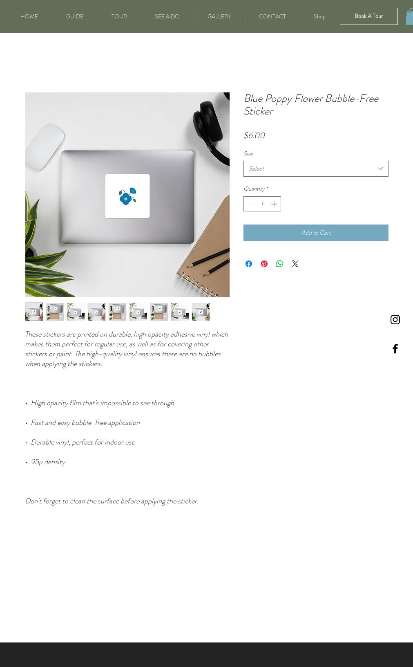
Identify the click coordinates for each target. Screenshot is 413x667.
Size (248, 153)
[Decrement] (250, 204)
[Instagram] (395, 319)
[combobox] (315, 169)
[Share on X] (295, 264)
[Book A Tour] (369, 16)
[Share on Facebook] (249, 264)
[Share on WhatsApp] (280, 264)
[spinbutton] (262, 204)
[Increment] (275, 204)
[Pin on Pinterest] (264, 264)
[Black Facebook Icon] (395, 348)
